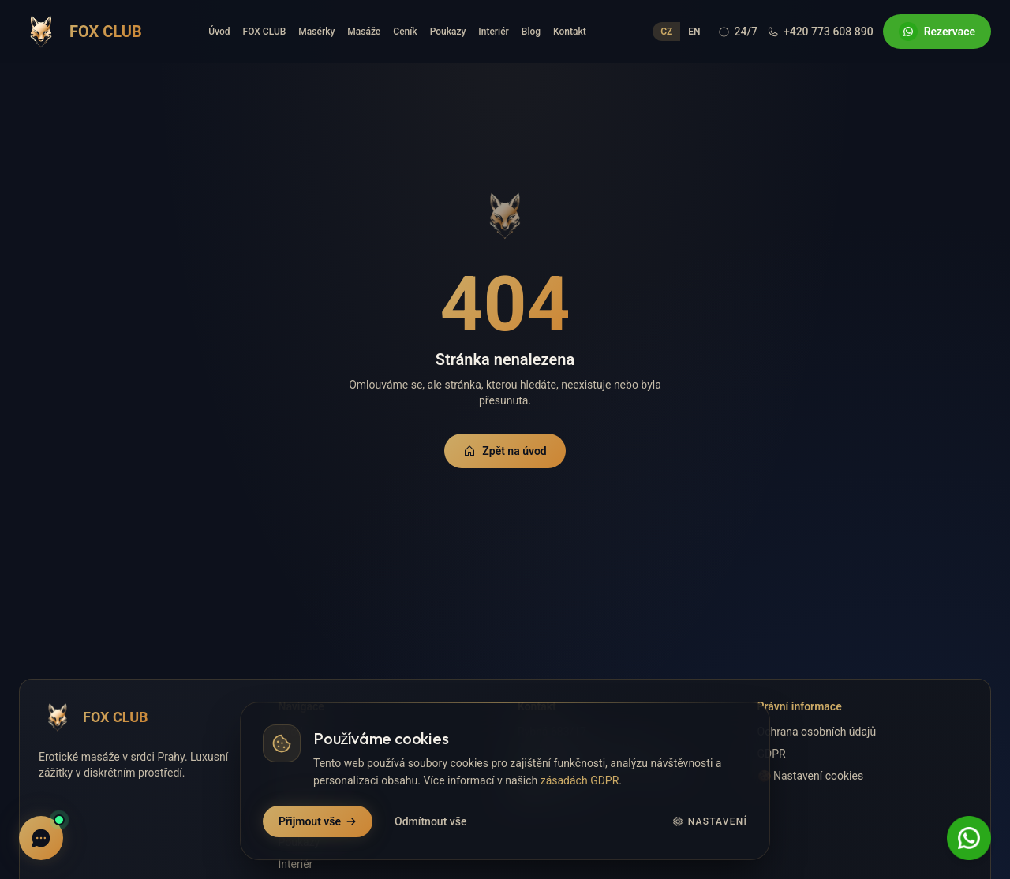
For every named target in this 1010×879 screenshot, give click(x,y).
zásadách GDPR (580, 780)
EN (694, 31)
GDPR (772, 753)
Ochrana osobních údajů (817, 731)
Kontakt (569, 31)
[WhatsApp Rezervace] (969, 838)
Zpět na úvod (504, 451)
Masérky (316, 31)
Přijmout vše (318, 821)
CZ (666, 31)
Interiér (493, 31)
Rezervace (937, 31)
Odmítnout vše (430, 821)
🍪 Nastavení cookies (811, 775)
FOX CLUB (264, 31)
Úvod (219, 31)
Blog (531, 31)
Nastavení (709, 821)
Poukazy (448, 31)
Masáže (363, 31)
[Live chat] (41, 838)
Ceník (405, 31)
